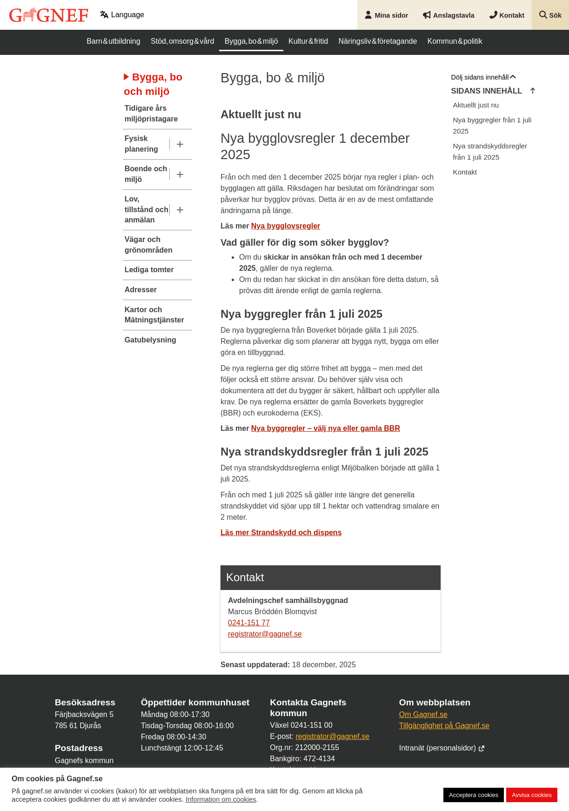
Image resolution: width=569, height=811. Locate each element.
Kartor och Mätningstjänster (151, 315)
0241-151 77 (249, 623)
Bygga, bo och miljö (153, 84)
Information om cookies (221, 799)
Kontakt (465, 172)
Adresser (141, 290)
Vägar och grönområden (149, 244)
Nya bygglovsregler (286, 226)
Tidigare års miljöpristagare (151, 113)
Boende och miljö (146, 174)
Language (122, 15)
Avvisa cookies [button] (532, 794)
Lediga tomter (149, 270)
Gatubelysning (150, 340)
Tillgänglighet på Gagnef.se (444, 726)
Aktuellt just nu (476, 105)
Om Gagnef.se (423, 714)
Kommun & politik (455, 41)
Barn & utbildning (113, 41)
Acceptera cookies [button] (473, 794)
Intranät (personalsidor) (442, 748)
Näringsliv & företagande (378, 41)
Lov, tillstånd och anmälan (146, 209)
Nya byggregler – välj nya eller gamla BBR (325, 428)
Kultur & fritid (308, 41)
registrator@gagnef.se (265, 634)
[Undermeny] (179, 144)
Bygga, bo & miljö (251, 41)
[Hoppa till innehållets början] (533, 91)
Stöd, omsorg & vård (182, 41)
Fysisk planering (141, 143)
